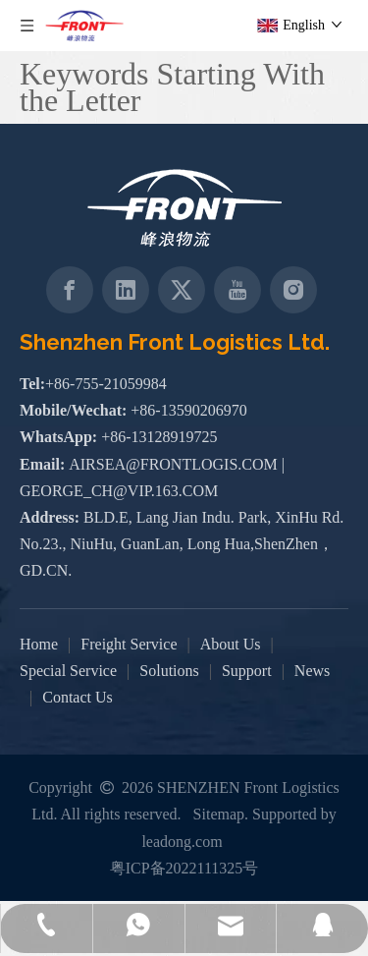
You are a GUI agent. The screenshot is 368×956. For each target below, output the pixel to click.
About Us (230, 644)
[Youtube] (237, 289)
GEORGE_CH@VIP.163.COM (119, 490)
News (312, 670)
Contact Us (77, 697)
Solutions (168, 670)
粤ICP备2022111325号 (184, 868)
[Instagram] (293, 289)
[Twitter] (181, 289)
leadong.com (181, 841)
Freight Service (128, 644)
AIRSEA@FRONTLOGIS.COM (173, 464)
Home (39, 644)
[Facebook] (69, 289)
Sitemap (218, 814)
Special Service (68, 670)
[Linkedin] (125, 289)
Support (247, 670)
